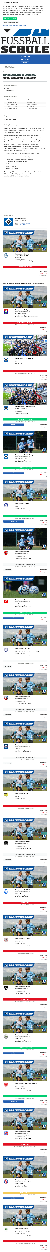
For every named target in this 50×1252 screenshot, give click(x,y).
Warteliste (8, 569)
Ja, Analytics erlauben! (10, 18)
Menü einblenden (25, 56)
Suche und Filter (8, 66)
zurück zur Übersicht (9, 67)
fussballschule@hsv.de (25, 223)
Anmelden (25, 62)
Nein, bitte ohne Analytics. (11, 22)
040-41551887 (23, 224)
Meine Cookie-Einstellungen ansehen (14, 25)
